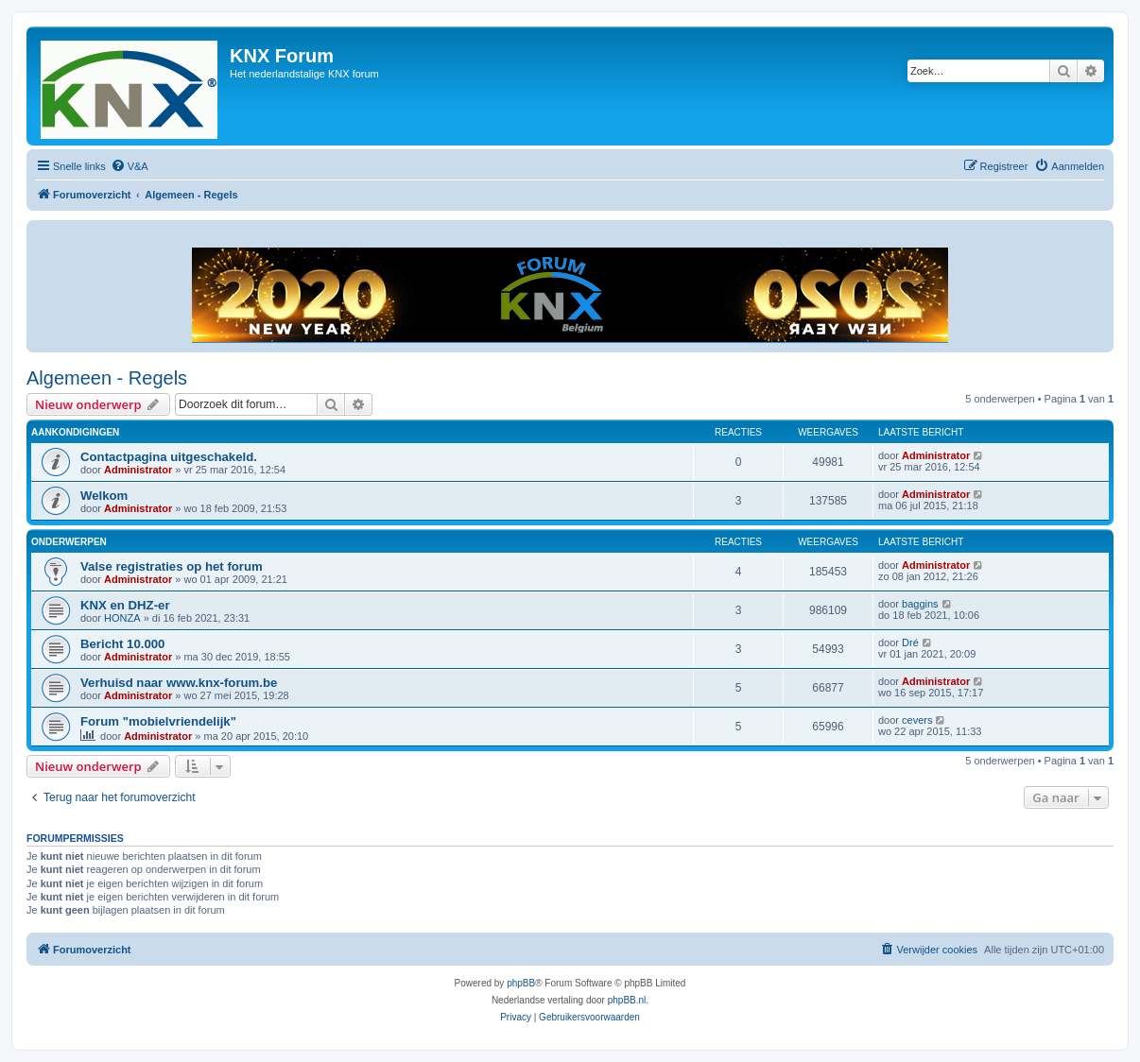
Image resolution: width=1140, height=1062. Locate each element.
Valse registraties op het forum (171, 566)
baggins (920, 603)
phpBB (521, 983)
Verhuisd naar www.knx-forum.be (178, 683)
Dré (910, 642)
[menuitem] (129, 166)
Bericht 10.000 (122, 644)
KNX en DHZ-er (125, 605)
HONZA (122, 618)
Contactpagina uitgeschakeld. (168, 457)
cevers (917, 720)
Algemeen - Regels (106, 378)
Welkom (104, 495)
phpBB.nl (627, 1000)
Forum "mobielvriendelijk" (158, 721)
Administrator (138, 469)
